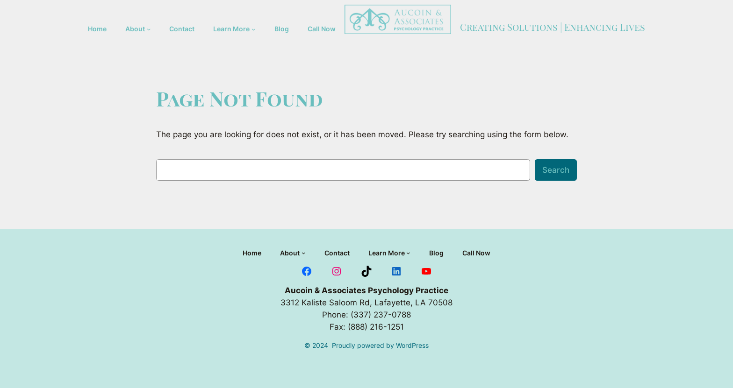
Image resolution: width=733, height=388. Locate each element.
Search (555, 170)
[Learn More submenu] (254, 29)
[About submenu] (149, 29)
